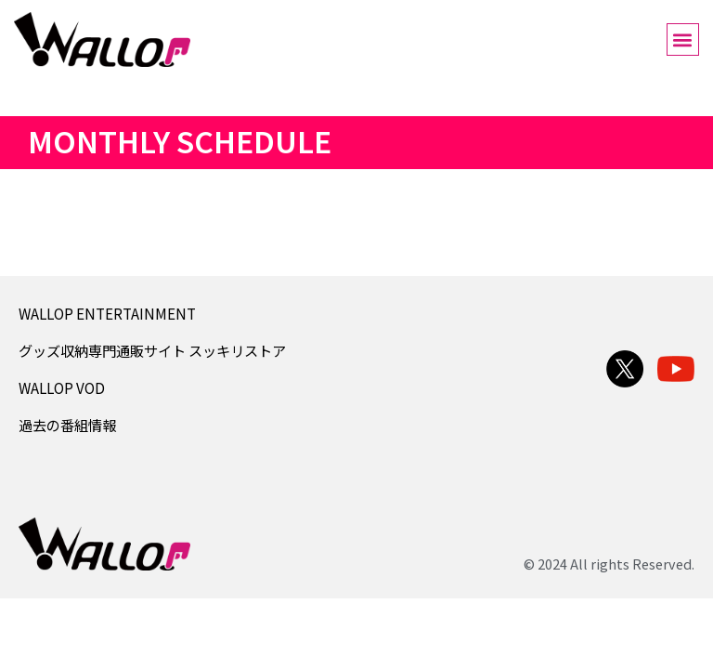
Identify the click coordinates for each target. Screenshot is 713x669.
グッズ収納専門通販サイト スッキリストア (152, 350)
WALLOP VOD (62, 387)
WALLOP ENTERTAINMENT (107, 313)
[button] (683, 39)
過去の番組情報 (67, 424)
